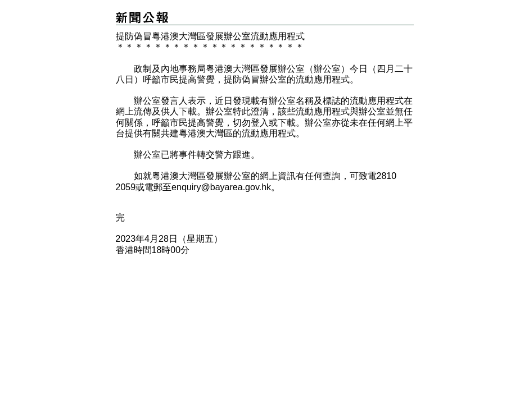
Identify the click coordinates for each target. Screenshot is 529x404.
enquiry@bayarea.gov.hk (221, 187)
